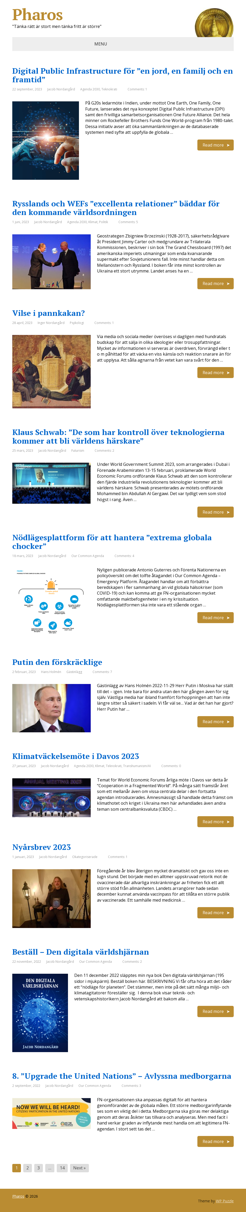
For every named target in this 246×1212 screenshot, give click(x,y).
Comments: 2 (104, 450)
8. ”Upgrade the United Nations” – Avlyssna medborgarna (121, 1076)
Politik (103, 222)
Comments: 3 (131, 1085)
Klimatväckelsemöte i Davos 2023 (75, 756)
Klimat (93, 222)
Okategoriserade (85, 857)
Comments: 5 (128, 222)
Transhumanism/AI (137, 766)
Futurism (77, 450)
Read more (213, 145)
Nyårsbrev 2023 (41, 847)
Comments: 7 (102, 672)
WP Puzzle (225, 1200)
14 (62, 1168)
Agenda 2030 (90, 89)
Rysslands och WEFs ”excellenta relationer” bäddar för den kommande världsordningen (116, 207)
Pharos (123, 14)
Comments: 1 (137, 89)
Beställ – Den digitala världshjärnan (80, 952)
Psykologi (77, 323)
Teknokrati (109, 89)
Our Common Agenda (87, 556)
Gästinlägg (74, 672)
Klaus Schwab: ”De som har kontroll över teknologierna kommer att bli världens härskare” (118, 436)
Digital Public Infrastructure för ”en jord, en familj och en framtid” (122, 75)
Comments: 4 (124, 556)
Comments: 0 (171, 766)
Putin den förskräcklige (57, 662)
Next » (79, 1168)
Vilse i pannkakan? (48, 313)
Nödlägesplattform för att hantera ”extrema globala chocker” (112, 541)
